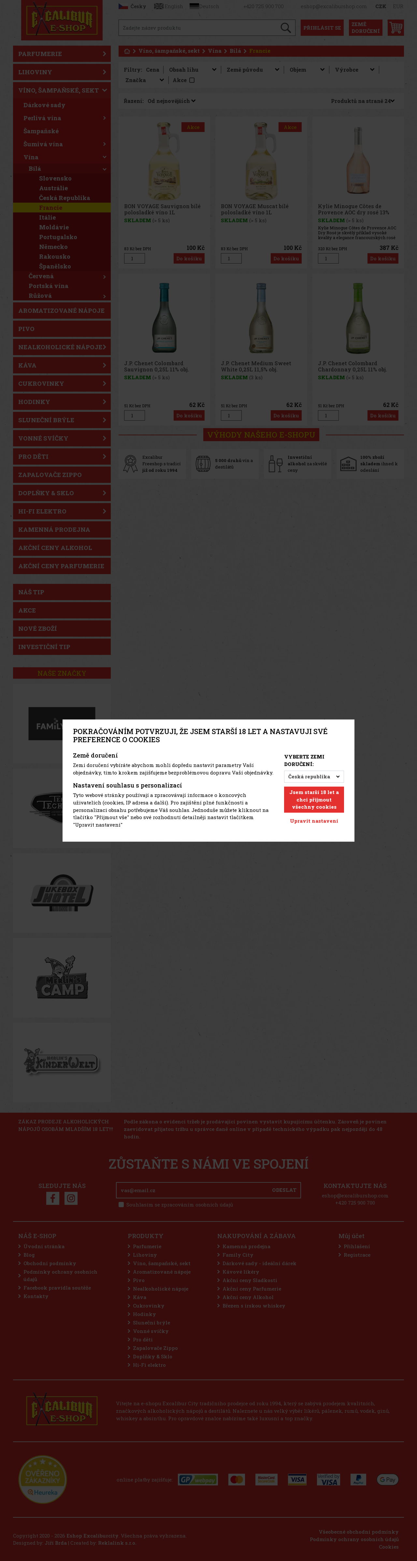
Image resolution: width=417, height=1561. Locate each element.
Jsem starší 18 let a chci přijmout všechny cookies (314, 799)
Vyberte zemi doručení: (304, 761)
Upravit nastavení (314, 820)
